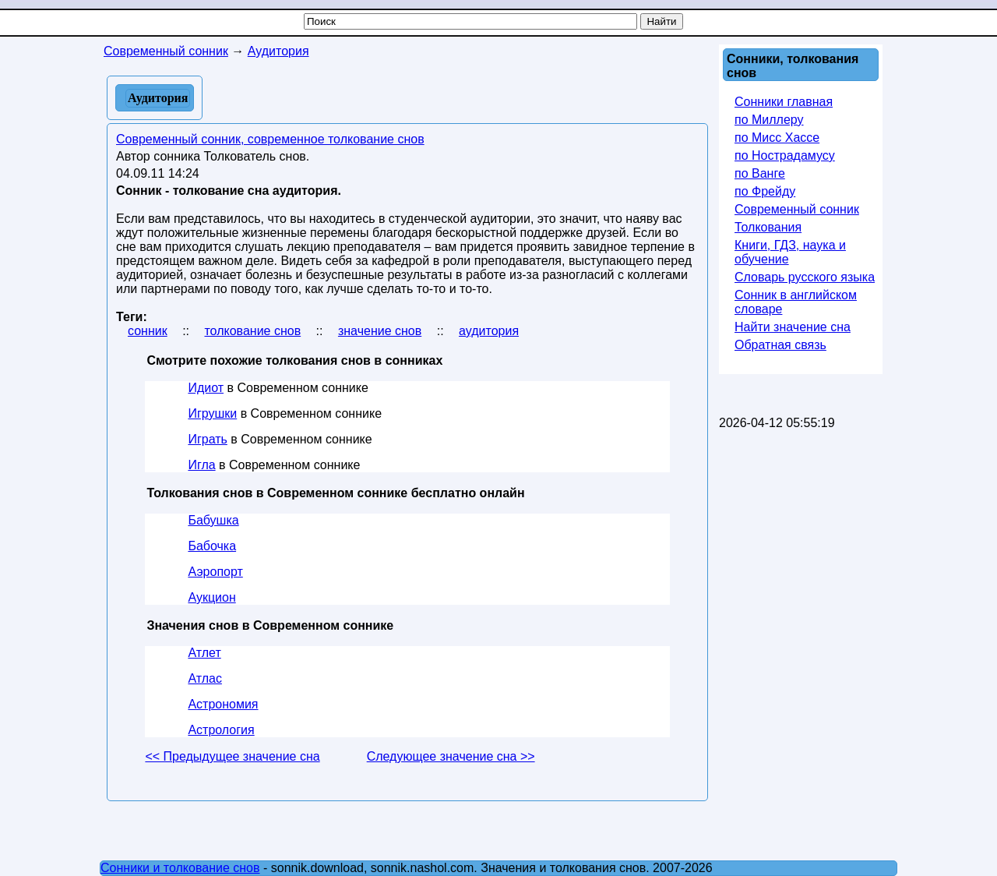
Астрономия (223, 704)
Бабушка (213, 520)
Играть (207, 439)
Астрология (221, 729)
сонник (147, 330)
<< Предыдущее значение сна (232, 756)
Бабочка (212, 546)
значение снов (379, 330)
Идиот (206, 387)
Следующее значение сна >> (451, 756)
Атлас (205, 678)
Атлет (204, 652)
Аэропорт (215, 571)
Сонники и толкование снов (180, 867)
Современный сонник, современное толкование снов (270, 139)
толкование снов (252, 330)
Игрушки (212, 413)
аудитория (489, 330)
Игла (201, 465)
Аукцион (211, 597)
